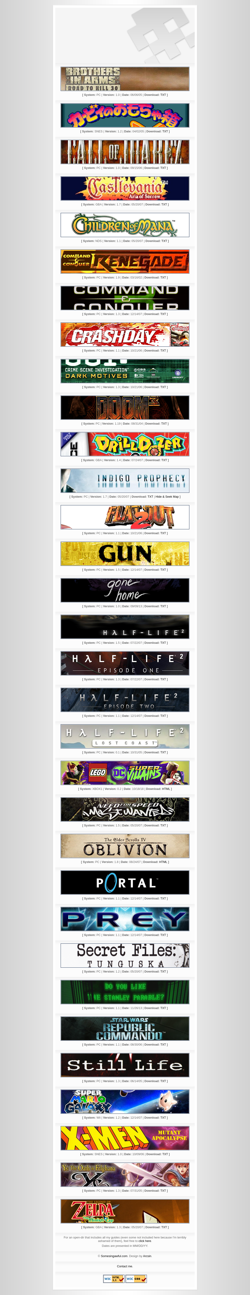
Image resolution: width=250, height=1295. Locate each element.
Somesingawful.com (114, 1256)
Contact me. (125, 1266)
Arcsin (147, 1256)
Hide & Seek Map (167, 496)
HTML (166, 789)
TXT (163, 95)
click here (144, 1241)
